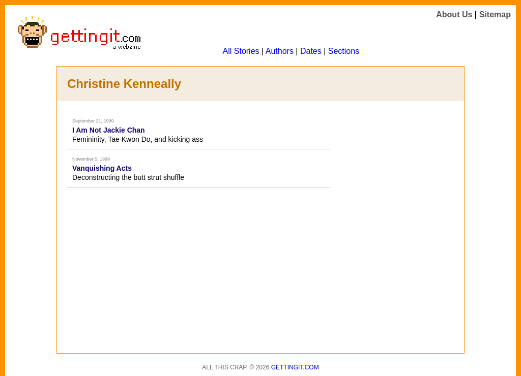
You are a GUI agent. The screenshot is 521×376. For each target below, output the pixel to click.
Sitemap (495, 14)
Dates (311, 51)
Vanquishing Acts (102, 168)
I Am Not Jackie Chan (108, 130)
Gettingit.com (295, 367)
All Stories (241, 51)
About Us (454, 14)
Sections (343, 51)
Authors (280, 51)
